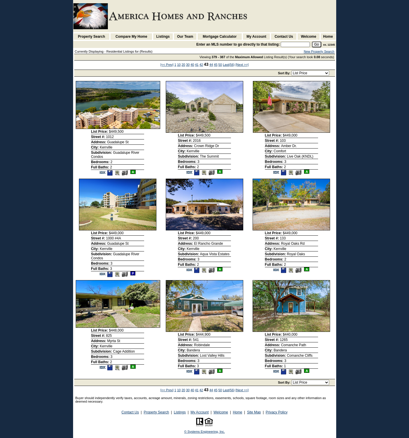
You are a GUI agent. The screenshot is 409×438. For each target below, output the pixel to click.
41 (197, 64)
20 (183, 64)
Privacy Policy (277, 412)
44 (211, 64)
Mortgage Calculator (220, 37)
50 (220, 64)
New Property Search (319, 51)
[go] (316, 44)
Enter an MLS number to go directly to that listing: (237, 44)
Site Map (254, 412)
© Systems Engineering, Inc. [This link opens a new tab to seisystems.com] (204, 431)
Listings (163, 37)
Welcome (308, 37)
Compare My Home (131, 37)
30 (187, 64)
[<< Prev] (167, 64)
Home (328, 37)
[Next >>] (242, 64)
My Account (256, 37)
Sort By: (284, 73)
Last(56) (228, 64)
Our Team (185, 37)
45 (216, 64)
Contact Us (284, 37)
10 (179, 64)
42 (201, 64)
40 (192, 64)
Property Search (91, 37)
